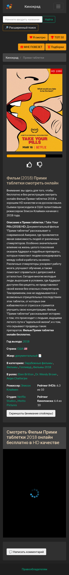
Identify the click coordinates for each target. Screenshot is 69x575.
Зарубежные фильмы (39, 363)
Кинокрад (32, 6)
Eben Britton (26, 374)
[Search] (23, 19)
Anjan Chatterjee (17, 378)
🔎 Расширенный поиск (20, 27)
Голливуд (25, 367)
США (20, 348)
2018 (26, 341)
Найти (49, 19)
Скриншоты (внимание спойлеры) (31, 413)
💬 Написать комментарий (26, 551)
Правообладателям (34, 569)
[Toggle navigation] (58, 6)
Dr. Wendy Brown (46, 374)
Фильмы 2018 (42, 367)
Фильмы (12, 367)
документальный (26, 355)
